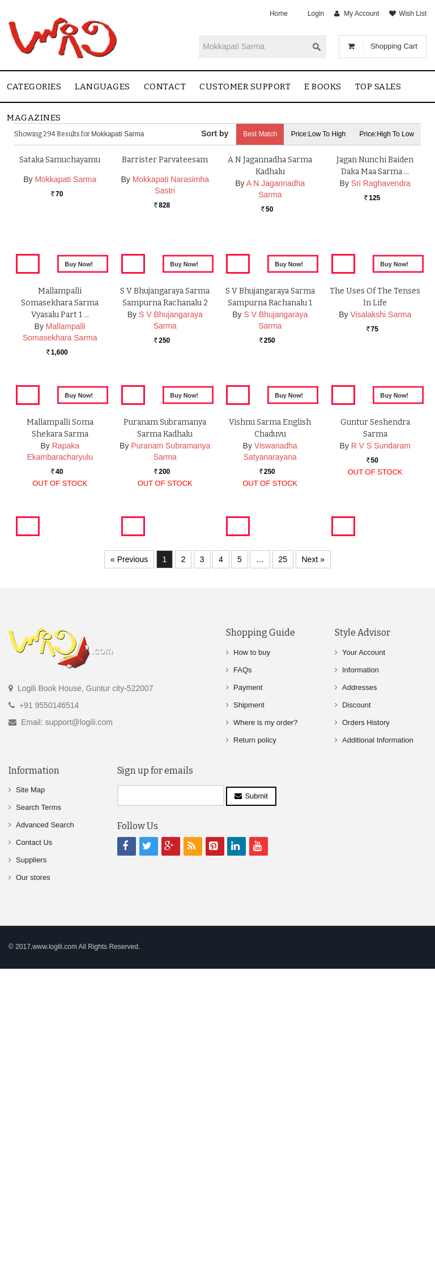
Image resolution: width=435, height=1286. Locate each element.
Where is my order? (265, 1040)
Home (279, 14)
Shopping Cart (393, 46)
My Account (361, 14)
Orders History (366, 1040)
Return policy (254, 1058)
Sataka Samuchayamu (59, 285)
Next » (313, 877)
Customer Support (245, 86)
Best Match (260, 134)
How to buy (251, 970)
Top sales (378, 86)
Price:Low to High (318, 134)
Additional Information (377, 1058)
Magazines (34, 118)
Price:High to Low (387, 134)
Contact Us (34, 1160)
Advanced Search (45, 1142)
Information (360, 987)
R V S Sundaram (381, 778)
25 (283, 877)
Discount (356, 1023)
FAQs (242, 987)
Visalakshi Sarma (380, 537)
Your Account (363, 970)
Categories (34, 86)
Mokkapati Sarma (65, 304)
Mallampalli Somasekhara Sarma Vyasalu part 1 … (60, 525)
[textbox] (253, 46)
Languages (102, 86)
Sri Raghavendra (381, 308)
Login (316, 14)
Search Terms (38, 1125)
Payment (247, 1005)
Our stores (33, 1195)
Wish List (413, 14)
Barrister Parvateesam (165, 285)
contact (165, 86)
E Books (323, 86)
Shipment (249, 1023)
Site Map (30, 1107)
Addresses (359, 1005)
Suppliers (31, 1177)
